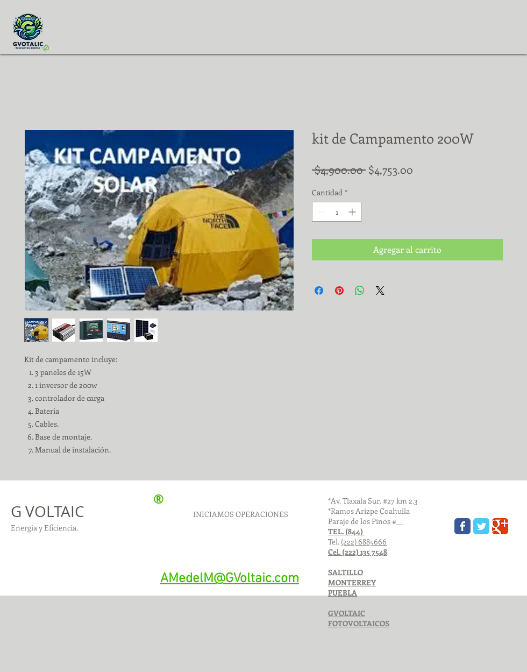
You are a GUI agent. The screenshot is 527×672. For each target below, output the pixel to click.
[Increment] (353, 211)
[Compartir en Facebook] (318, 290)
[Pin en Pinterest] (339, 290)
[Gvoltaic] (462, 526)
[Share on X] (380, 290)
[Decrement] (320, 211)
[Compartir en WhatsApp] (359, 290)
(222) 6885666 (364, 541)
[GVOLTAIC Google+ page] (500, 526)
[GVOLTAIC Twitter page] (481, 526)
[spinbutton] (336, 211)
